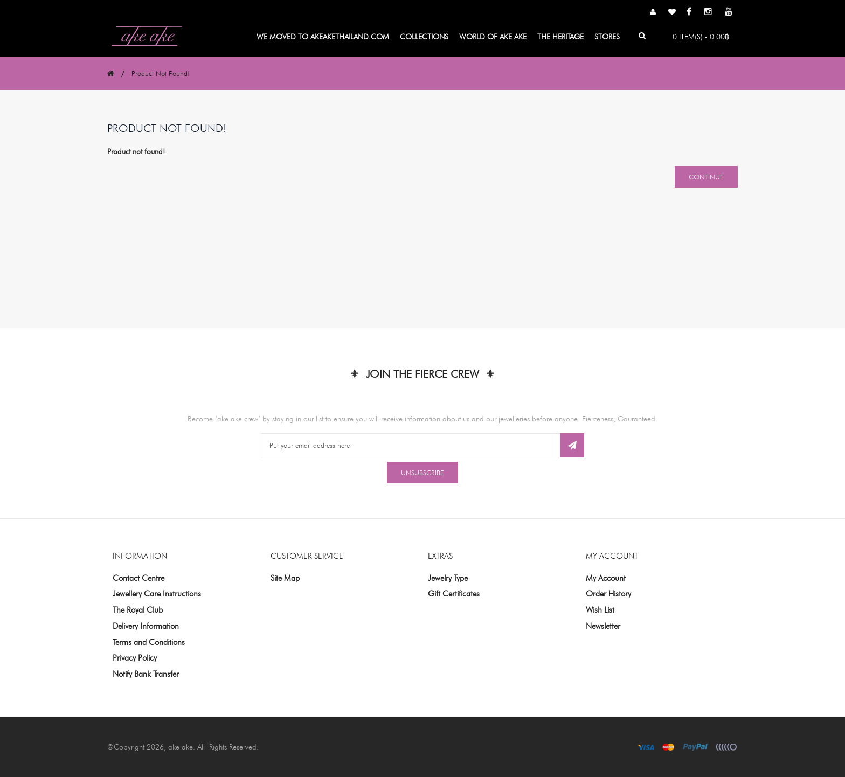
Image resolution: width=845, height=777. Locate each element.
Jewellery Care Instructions (157, 594)
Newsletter (603, 626)
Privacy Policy (135, 658)
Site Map (285, 578)
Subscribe (572, 445)
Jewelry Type (448, 578)
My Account (606, 578)
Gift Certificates (454, 594)
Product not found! (160, 73)
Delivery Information (146, 626)
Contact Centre (138, 578)
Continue (706, 176)
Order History (608, 594)
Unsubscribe (422, 472)
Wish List (600, 610)
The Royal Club (138, 610)
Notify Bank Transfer (146, 674)
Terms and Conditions (149, 642)
